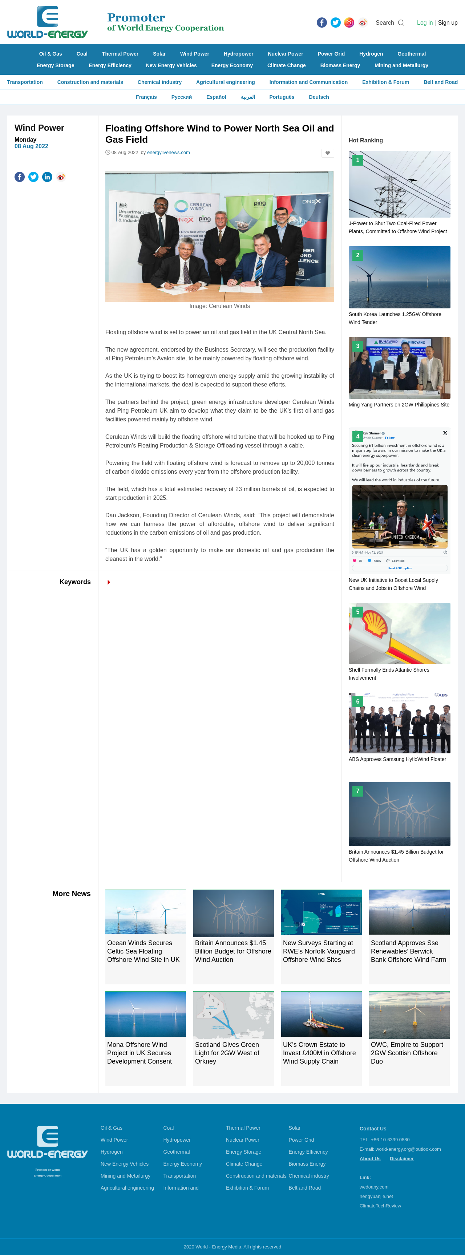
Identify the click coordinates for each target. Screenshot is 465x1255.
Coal (82, 54)
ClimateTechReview (380, 1206)
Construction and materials (90, 82)
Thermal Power (120, 54)
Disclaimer (402, 1158)
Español (216, 97)
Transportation (25, 82)
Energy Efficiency (110, 65)
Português (281, 97)
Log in (425, 23)
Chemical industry (160, 82)
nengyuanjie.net (376, 1196)
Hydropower (239, 54)
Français (146, 97)
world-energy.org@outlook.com (408, 1149)
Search (385, 23)
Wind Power (194, 54)
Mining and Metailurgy (401, 65)
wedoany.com (374, 1187)
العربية (248, 97)
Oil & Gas (50, 54)
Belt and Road (441, 82)
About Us (370, 1158)
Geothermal (411, 54)
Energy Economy (232, 65)
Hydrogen (371, 54)
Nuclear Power (285, 54)
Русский (181, 97)
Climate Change (286, 65)
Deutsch (319, 97)
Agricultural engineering (225, 82)
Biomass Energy (340, 65)
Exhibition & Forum (385, 82)
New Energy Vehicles (171, 65)
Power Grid (331, 54)
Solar (159, 54)
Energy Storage (55, 65)
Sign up (448, 23)
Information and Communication (309, 82)
